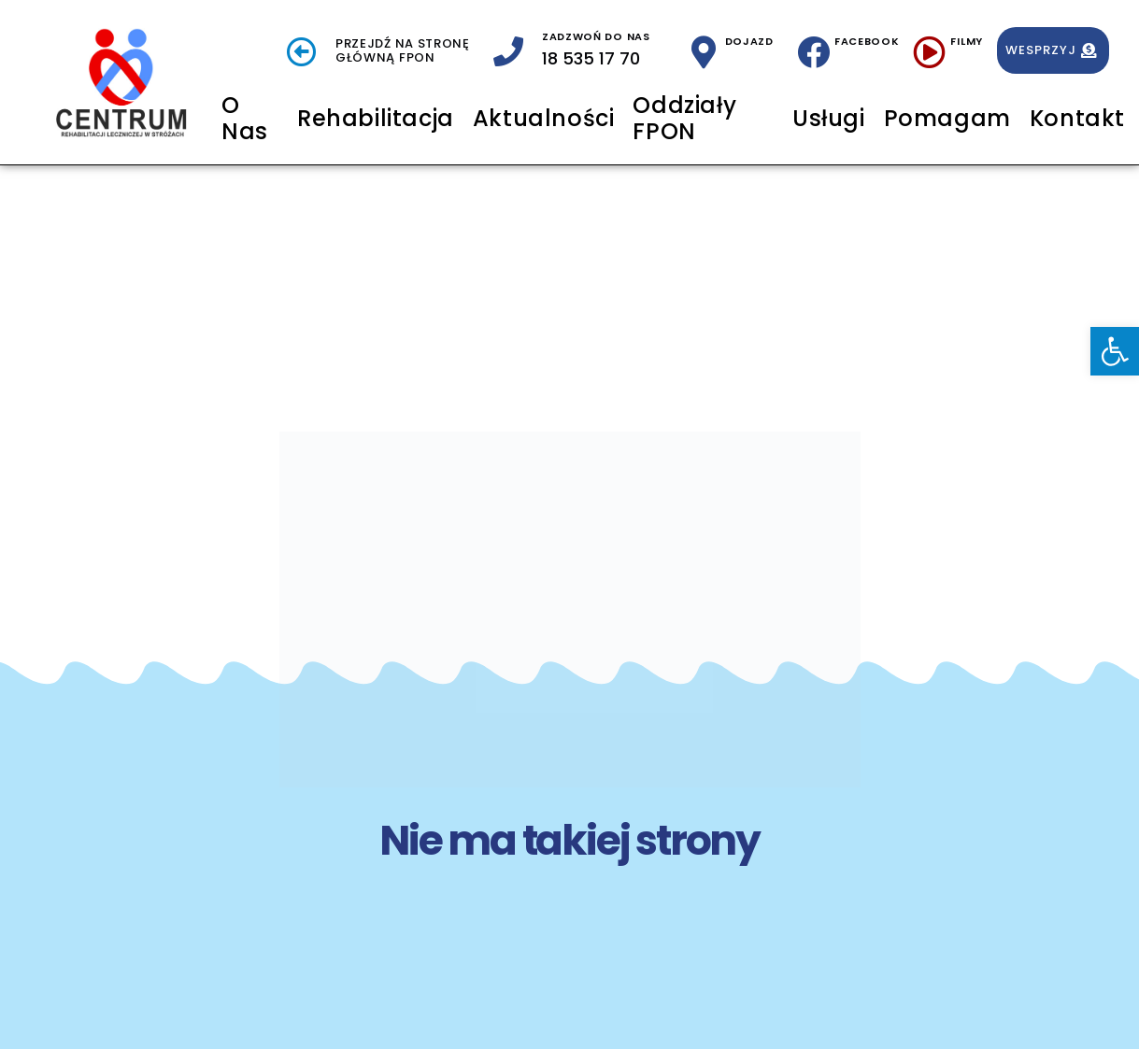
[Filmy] (929, 51)
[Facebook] (813, 51)
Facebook (867, 41)
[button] (1114, 351)
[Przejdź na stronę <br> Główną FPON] (302, 51)
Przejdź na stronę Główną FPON (402, 51)
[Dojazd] (704, 51)
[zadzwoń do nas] (508, 51)
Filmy (966, 41)
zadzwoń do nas (596, 36)
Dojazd (749, 41)
